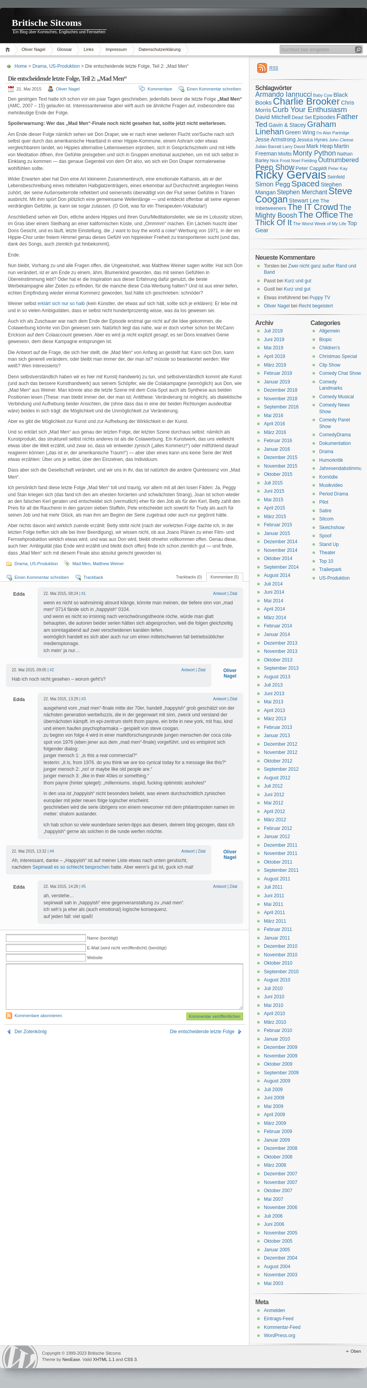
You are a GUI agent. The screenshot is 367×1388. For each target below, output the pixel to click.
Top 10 (326, 561)
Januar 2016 (277, 449)
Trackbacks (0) (189, 577)
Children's (329, 348)
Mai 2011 (273, 904)
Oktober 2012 (278, 761)
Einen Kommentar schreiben (214, 89)
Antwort (219, 593)
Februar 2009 (278, 1131)
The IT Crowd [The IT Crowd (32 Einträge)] (312, 207)
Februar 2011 (278, 929)
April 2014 (274, 609)
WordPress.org (279, 1335)
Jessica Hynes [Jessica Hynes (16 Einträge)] (312, 140)
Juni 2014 (274, 592)
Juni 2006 (274, 1224)
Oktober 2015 (278, 474)
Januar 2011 (277, 938)
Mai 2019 (273, 348)
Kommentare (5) (225, 577)
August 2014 (277, 575)
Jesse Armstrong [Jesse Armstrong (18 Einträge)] (275, 139)
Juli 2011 (273, 887)
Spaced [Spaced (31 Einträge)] (305, 183)
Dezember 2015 (280, 457)
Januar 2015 (277, 533)
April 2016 (274, 424)
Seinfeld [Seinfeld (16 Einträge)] (336, 177)
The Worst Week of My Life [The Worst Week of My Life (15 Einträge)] (319, 223)
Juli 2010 (273, 988)
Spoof (325, 536)
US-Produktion (64, 66)
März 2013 (275, 718)
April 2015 (274, 508)
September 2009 (281, 1072)
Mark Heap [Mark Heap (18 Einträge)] (319, 146)
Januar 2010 (277, 1039)
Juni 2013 (274, 693)
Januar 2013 (277, 735)
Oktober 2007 (278, 1190)
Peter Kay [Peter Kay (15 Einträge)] (338, 168)
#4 (52, 851)
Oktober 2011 (278, 862)
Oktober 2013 (278, 660)
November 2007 (280, 1182)
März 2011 (275, 921)
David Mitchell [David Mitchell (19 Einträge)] (273, 117)
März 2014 (275, 617)
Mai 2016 (273, 415)
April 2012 (274, 811)
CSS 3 (130, 1359)
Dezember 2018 (280, 390)
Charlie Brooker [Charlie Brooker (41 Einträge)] (306, 101)
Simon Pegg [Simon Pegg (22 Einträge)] (272, 184)
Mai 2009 (273, 1106)
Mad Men (82, 563)
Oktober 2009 (278, 1064)
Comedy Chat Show (340, 373)
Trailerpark (330, 569)
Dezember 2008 (280, 1148)
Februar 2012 (278, 828)
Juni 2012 (274, 794)
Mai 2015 (273, 499)
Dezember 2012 (280, 744)
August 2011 (277, 879)
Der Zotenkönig (31, 1031)
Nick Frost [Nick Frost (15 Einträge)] (280, 160)
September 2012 (281, 769)
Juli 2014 (273, 584)
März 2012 (275, 819)
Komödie (328, 477)
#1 (84, 593)
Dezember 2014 (280, 541)
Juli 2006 (273, 1216)
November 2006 (280, 1207)
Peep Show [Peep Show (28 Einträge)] (274, 167)
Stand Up (329, 544)
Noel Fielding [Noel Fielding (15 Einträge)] (304, 160)
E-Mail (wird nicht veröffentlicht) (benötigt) (127, 947)
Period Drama (333, 494)
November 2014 (280, 550)
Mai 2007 (273, 1199)
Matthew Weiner (108, 563)
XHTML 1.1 (103, 1359)
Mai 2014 (273, 601)
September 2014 (281, 567)
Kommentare (159, 89)
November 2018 (280, 398)
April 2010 (274, 1013)
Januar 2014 (277, 634)
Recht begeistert (316, 306)
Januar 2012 (277, 836)
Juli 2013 (273, 685)
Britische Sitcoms (47, 23)
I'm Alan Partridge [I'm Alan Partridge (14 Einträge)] (332, 132)
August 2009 (277, 1081)
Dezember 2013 (280, 643)
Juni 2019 (274, 339)
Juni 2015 (274, 491)
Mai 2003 (273, 1283)
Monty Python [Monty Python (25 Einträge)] (314, 153)
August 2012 (277, 778)
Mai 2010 (273, 1005)
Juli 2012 (273, 786)
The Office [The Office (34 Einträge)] (318, 215)
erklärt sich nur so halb (61, 303)
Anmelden (274, 1310)
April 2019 (274, 356)
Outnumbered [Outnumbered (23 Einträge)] (338, 160)
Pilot (323, 502)
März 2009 (275, 1123)
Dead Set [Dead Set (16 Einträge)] (302, 117)
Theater (327, 552)
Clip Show (329, 365)
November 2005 (280, 1233)
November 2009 (280, 1056)
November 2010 (280, 955)
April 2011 (274, 912)
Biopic (325, 339)
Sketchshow (332, 527)
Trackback (93, 577)
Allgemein (329, 331)
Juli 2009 (273, 1089)
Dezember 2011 (280, 845)
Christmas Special (338, 356)
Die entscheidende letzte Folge (202, 1031)
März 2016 (275, 432)
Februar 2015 (278, 525)
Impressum (116, 49)
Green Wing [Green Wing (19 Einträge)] (300, 132)
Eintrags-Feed (278, 1318)
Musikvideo (331, 485)
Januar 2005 (277, 1249)
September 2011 (281, 870)
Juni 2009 (274, 1098)
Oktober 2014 (278, 558)
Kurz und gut (298, 281)
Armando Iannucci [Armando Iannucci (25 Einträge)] (283, 94)
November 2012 (280, 752)
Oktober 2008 (278, 1157)
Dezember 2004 (280, 1258)
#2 (52, 670)
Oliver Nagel (33, 49)
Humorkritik (331, 460)
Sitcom (326, 519)
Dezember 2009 (280, 1047)
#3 (84, 699)
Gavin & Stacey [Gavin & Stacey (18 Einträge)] (287, 125)
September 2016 (281, 407)
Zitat (233, 593)
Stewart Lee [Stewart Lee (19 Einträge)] (304, 200)
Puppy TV (320, 297)
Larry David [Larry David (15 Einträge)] (293, 146)
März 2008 (275, 1165)
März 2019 (275, 365)
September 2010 (281, 971)
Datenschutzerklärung (160, 49)
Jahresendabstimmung (343, 468)
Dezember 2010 (280, 946)
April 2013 (274, 710)
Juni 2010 (274, 996)
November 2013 (280, 651)
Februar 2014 (278, 626)
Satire (325, 510)
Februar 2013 (278, 727)
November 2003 (280, 1275)
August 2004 (277, 1266)
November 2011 (280, 853)
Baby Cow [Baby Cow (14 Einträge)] (322, 95)
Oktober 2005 (278, 1241)
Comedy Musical (336, 396)
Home (9, 49)
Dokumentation (335, 443)
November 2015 (280, 466)
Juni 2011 (274, 895)
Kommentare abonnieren (38, 1015)
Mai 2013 (273, 702)
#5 (84, 886)
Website (95, 957)
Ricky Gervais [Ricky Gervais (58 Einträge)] (290, 174)
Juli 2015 (273, 483)
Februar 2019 (278, 373)
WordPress (20, 1357)
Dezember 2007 (280, 1174)
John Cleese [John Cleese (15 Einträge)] (341, 139)
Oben (356, 1351)
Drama (40, 66)
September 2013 (281, 668)
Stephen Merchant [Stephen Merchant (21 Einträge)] (302, 192)
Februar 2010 (278, 1030)
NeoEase (71, 1359)
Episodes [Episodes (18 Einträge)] (324, 117)
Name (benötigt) (102, 938)
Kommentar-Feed (282, 1327)
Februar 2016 (278, 440)
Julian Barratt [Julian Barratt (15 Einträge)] (268, 146)
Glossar (64, 49)
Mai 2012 (273, 803)
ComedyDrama (335, 434)
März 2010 (275, 1022)
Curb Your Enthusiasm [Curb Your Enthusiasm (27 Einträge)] (309, 109)
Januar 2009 (277, 1140)
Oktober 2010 (278, 963)
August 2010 (277, 980)
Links (89, 49)
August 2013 (277, 677)
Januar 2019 (277, 382)
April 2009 (274, 1114)
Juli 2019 (273, 331)
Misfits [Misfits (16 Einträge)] (285, 154)
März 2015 (275, 516)
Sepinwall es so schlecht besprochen (71, 867)
